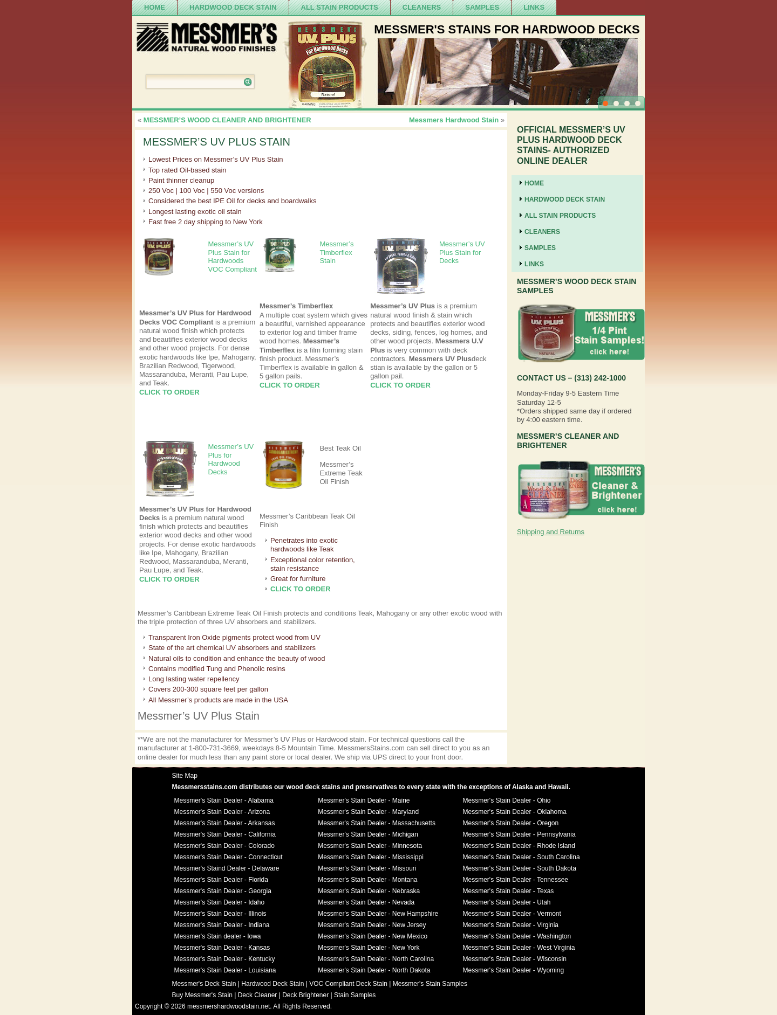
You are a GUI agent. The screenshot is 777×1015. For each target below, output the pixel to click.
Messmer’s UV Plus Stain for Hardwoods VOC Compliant (232, 256)
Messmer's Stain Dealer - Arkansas (224, 823)
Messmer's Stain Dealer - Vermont (512, 913)
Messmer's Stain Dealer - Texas (508, 891)
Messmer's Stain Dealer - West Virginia (519, 947)
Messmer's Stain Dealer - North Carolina (376, 959)
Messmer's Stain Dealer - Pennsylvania (519, 834)
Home (154, 7)
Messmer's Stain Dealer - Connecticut (228, 857)
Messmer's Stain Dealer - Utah (507, 902)
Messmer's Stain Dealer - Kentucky (224, 959)
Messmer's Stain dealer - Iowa (217, 936)
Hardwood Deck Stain (233, 7)
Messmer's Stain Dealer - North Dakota (374, 970)
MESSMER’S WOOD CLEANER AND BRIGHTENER (227, 120)
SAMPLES (482, 7)
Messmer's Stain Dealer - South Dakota (519, 868)
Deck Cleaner (257, 995)
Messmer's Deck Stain (204, 984)
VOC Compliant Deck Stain (348, 984)
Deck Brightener (305, 995)
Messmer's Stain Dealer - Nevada (366, 902)
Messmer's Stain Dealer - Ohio (507, 800)
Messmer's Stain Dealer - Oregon (511, 823)
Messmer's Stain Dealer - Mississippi (371, 857)
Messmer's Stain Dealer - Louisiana (225, 970)
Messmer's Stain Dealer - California (225, 834)
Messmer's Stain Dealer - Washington (517, 936)
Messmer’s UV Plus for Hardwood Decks (231, 459)
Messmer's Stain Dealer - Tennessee (516, 879)
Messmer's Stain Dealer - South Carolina (521, 857)
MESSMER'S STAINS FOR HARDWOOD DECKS (507, 29)
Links (533, 7)
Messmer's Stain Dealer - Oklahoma (515, 812)
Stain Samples (355, 995)
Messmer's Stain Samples (430, 984)
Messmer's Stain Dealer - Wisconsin (515, 959)
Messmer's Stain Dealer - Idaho (219, 902)
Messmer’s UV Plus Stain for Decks (462, 252)
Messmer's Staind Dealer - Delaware (227, 868)
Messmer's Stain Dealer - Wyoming (513, 970)
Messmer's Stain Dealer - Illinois (220, 913)
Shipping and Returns (550, 532)
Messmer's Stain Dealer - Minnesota (370, 846)
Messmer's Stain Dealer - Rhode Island (519, 846)
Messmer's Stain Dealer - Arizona (222, 812)
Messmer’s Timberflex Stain (336, 252)
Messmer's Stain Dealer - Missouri (367, 868)
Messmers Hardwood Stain (454, 120)
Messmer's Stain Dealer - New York (368, 947)
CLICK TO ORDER (169, 392)
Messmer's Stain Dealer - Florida (221, 879)
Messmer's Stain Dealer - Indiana (222, 925)
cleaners (422, 7)
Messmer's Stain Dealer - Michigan (368, 834)
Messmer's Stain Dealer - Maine (364, 800)
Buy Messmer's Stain (202, 995)
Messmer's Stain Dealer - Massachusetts (376, 823)
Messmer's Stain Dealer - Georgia (222, 891)
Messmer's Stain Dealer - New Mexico (372, 936)
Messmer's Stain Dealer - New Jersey (372, 925)
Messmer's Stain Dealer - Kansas (222, 947)
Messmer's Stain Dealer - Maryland (368, 812)
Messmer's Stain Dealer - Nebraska (369, 891)
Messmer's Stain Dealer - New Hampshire (378, 913)
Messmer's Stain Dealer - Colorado (224, 846)
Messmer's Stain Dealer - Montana (367, 879)
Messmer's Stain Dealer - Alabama (224, 800)
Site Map (184, 775)
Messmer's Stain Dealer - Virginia (510, 925)
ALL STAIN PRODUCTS (339, 7)
